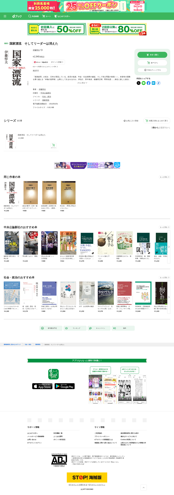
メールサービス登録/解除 (35, 436)
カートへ (154, 63)
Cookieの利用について (128, 439)
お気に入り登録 (132, 121)
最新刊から (165, 128)
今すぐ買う (154, 55)
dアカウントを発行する (78, 485)
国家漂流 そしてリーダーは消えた (32, 135)
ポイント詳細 (56, 62)
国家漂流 (45, 100)
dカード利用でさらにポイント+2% (44, 67)
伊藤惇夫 (36, 50)
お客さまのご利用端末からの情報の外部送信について (133, 444)
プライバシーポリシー (102, 436)
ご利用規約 (98, 433)
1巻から (155, 128)
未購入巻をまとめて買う (158, 121)
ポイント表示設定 (59, 439)
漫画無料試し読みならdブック (12, 344)
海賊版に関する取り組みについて (106, 443)
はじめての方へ (32, 433)
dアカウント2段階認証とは (104, 439)
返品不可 (36, 70)
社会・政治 (46, 97)
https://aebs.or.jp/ (78, 464)
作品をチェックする (154, 70)
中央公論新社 (46, 93)
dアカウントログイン (34, 443)
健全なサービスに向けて (129, 436)
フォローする (41, 50)
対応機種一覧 (57, 433)
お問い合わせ (31, 439)
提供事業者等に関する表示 (130, 433)
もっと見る (163, 177)
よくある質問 (57, 436)
